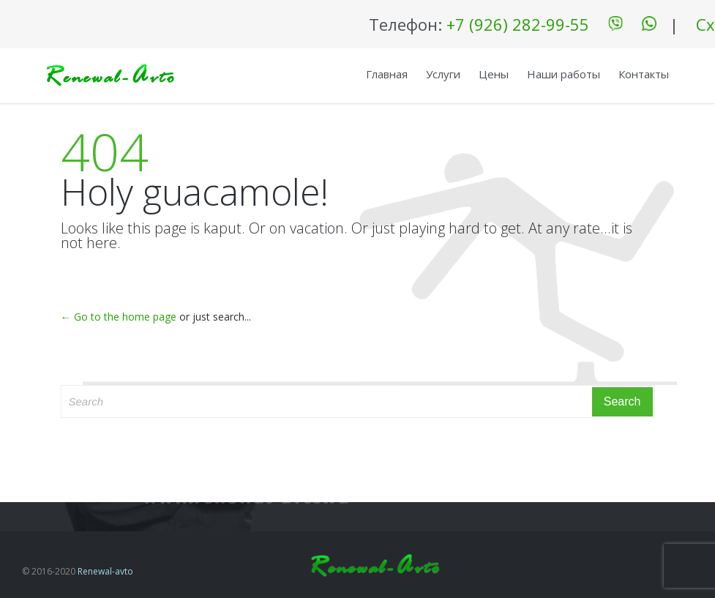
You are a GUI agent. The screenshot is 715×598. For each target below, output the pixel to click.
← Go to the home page (118, 317)
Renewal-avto (105, 571)
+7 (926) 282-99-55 (517, 24)
